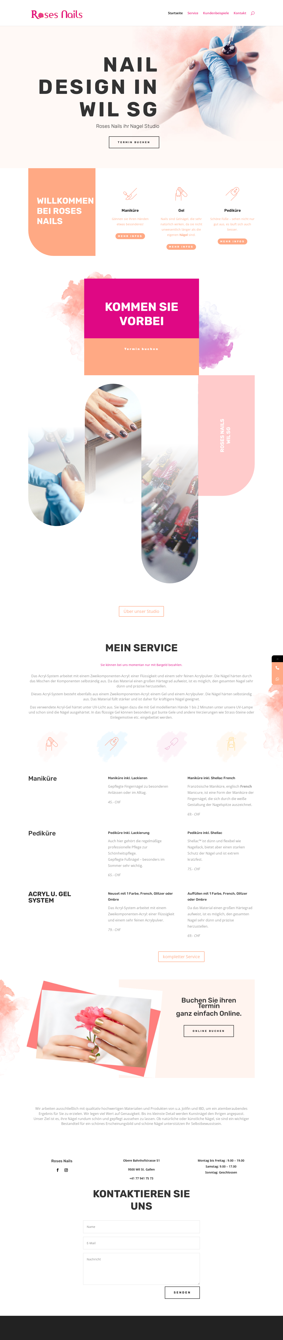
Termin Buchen (134, 142)
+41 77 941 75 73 (141, 1178)
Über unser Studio (141, 611)
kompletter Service (181, 956)
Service (193, 13)
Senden (182, 1292)
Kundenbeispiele (216, 13)
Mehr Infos (130, 236)
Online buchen (209, 1031)
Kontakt (240, 13)
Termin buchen (141, 349)
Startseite (175, 13)
